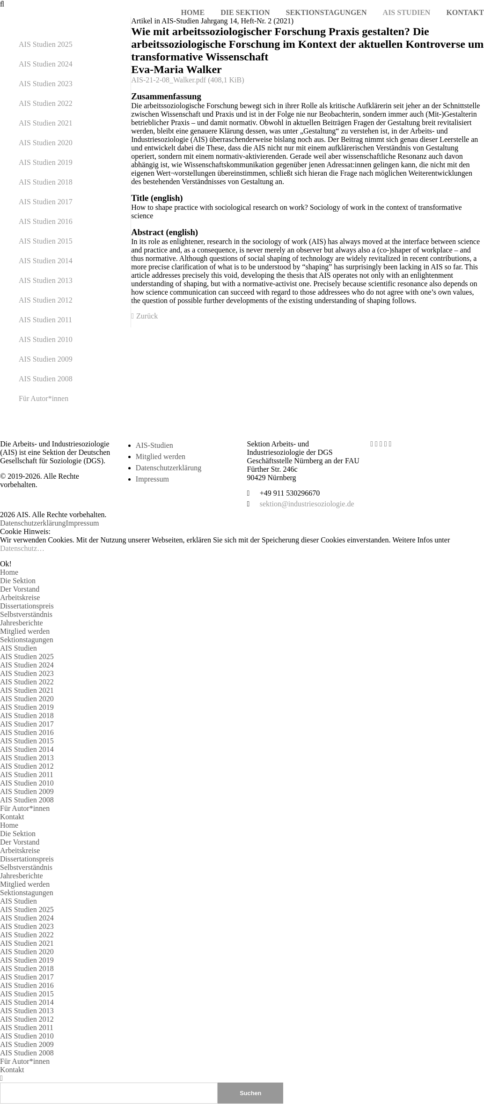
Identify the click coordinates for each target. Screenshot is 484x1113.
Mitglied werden (160, 456)
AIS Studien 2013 (46, 280)
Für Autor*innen (43, 398)
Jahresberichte (21, 623)
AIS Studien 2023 (46, 84)
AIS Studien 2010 (46, 339)
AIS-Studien (154, 445)
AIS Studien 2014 (46, 261)
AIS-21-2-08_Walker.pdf (187, 80)
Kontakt (12, 817)
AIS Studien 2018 (46, 182)
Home (9, 572)
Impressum (152, 479)
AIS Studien (18, 648)
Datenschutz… (22, 548)
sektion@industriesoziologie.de (307, 504)
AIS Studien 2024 (46, 64)
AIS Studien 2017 (46, 202)
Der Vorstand (19, 589)
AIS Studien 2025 (46, 44)
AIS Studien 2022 (46, 103)
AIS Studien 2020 (46, 143)
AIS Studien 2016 (46, 221)
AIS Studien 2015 (46, 241)
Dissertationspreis (27, 606)
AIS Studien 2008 (46, 379)
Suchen (250, 1093)
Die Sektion (18, 581)
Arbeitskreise (20, 597)
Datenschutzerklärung (168, 468)
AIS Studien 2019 (46, 162)
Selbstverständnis (26, 614)
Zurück (147, 316)
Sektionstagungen (26, 640)
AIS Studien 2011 (45, 320)
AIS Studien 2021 (46, 123)
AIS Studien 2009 (46, 359)
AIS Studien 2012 (46, 300)
